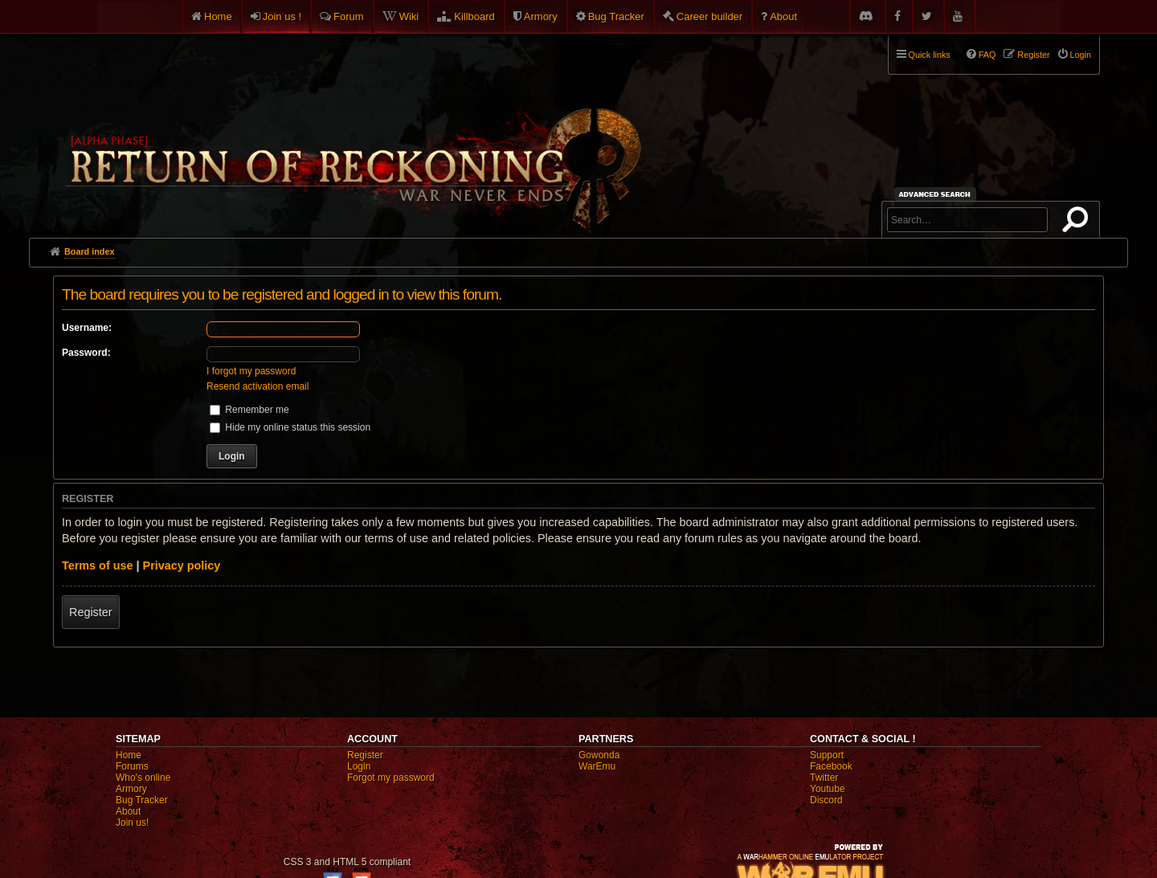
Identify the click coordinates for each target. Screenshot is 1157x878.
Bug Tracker (616, 16)
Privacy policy (182, 565)
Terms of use (97, 565)
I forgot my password (251, 371)
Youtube (827, 788)
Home (218, 16)
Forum (348, 16)
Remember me (249, 409)
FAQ (987, 54)
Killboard (474, 16)
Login (358, 766)
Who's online (143, 777)
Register (90, 612)
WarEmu (596, 766)
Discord (826, 800)
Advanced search (937, 194)
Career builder (709, 16)
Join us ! (282, 16)
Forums (132, 766)
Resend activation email (257, 386)
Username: (87, 327)
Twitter (824, 777)
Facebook (831, 766)
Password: (86, 352)
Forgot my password (391, 777)
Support (827, 755)
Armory (541, 16)
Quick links (930, 54)
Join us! (132, 822)
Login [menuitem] (1080, 54)
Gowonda (598, 755)
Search (1078, 222)
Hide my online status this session (290, 427)
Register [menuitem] (1033, 54)
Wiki (409, 16)
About (783, 16)
